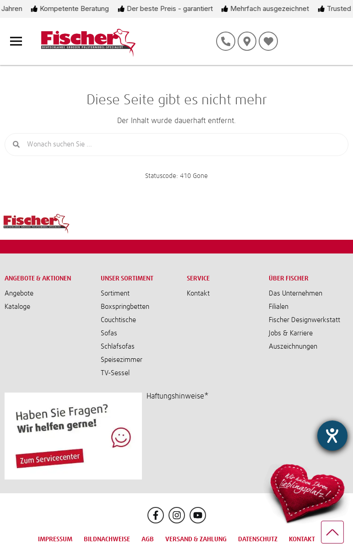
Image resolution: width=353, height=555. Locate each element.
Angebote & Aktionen (38, 278)
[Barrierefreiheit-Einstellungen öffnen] (331, 381)
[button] (247, 396)
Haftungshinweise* (178, 396)
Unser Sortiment (127, 278)
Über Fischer (289, 278)
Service (198, 278)
